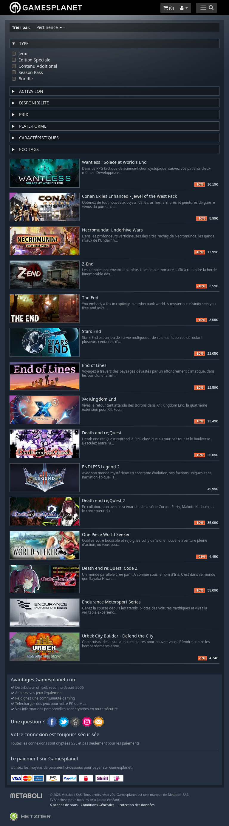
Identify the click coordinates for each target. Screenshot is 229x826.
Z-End (88, 264)
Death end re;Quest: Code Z (109, 568)
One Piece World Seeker (106, 534)
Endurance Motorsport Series (111, 602)
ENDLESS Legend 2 (101, 467)
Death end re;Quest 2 (103, 500)
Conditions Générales (97, 804)
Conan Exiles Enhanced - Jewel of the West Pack (129, 196)
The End (90, 297)
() (168, 8)
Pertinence (50, 27)
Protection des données (135, 804)
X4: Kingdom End (99, 399)
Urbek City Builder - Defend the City (117, 636)
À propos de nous (64, 804)
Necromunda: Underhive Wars (112, 230)
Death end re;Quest (101, 433)
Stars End (91, 331)
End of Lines (94, 365)
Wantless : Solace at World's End (114, 162)
